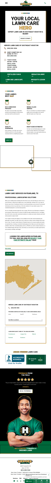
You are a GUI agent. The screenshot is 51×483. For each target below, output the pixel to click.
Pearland (10, 338)
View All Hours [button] (11, 63)
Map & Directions (12, 55)
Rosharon (22, 338)
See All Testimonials (25, 392)
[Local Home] (26, 3)
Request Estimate (25, 38)
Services (15, 479)
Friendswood (11, 335)
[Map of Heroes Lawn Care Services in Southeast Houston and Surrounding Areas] (25, 280)
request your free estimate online (27, 239)
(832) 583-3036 (12, 48)
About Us (8, 140)
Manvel (34, 335)
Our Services (9, 254)
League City (23, 335)
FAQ (20, 479)
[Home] (25, 463)
